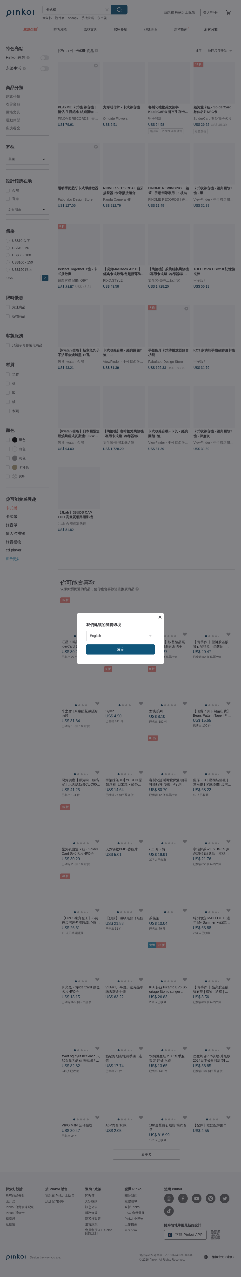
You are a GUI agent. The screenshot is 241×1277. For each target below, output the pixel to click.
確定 (120, 649)
